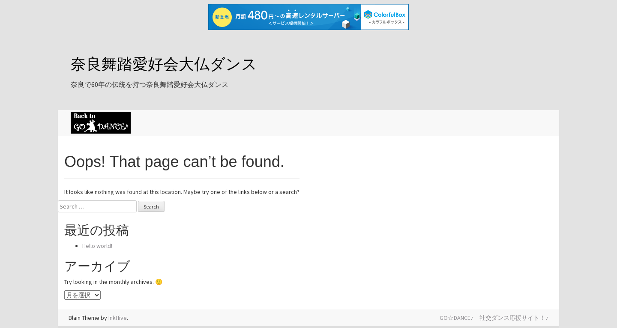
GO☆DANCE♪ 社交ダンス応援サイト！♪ (494, 318)
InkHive (117, 318)
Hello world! (97, 246)
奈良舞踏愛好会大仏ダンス (164, 64)
